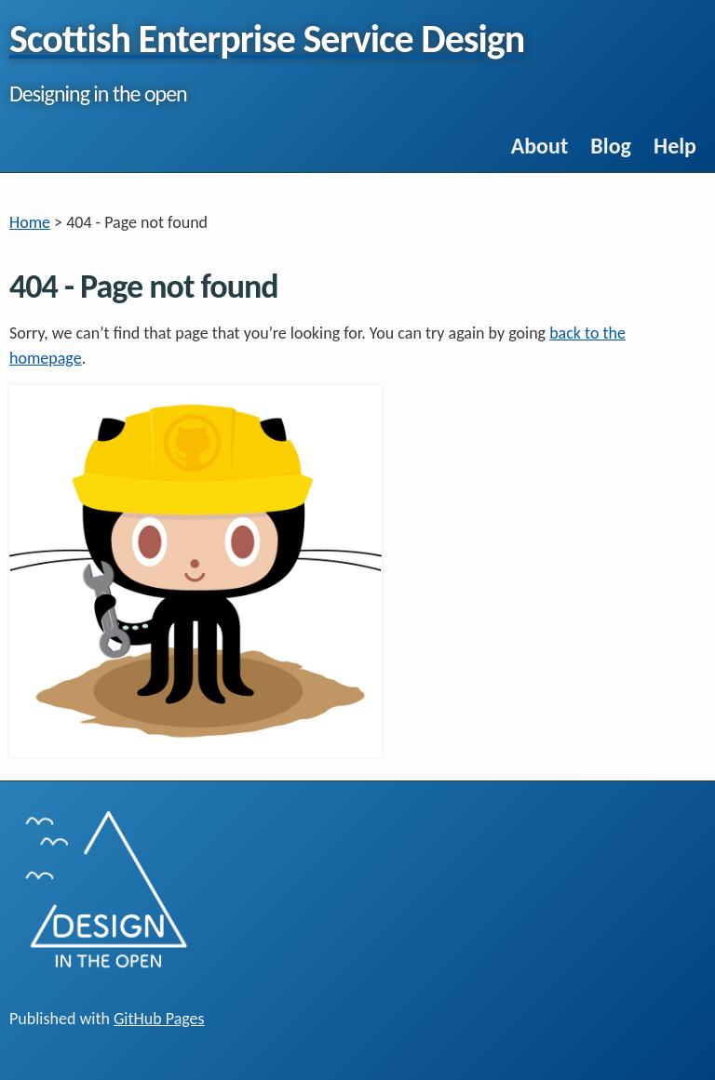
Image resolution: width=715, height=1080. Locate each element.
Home (29, 222)
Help (675, 145)
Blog (610, 145)
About (540, 145)
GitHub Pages (159, 1018)
